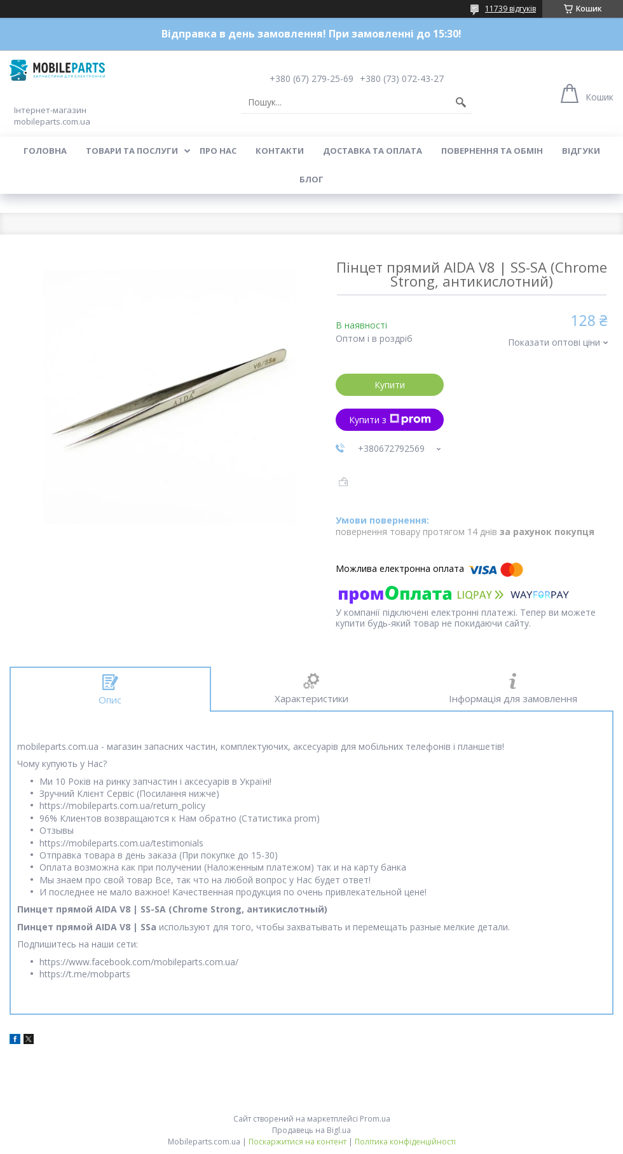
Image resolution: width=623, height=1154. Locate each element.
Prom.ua (375, 1118)
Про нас (218, 150)
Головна (45, 150)
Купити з (390, 420)
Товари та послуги (132, 150)
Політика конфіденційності (405, 1141)
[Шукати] (461, 102)
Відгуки (581, 150)
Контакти (280, 150)
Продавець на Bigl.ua (311, 1130)
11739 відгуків (510, 8)
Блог (311, 179)
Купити (389, 385)
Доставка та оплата (372, 150)
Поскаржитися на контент (297, 1141)
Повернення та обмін (492, 150)
